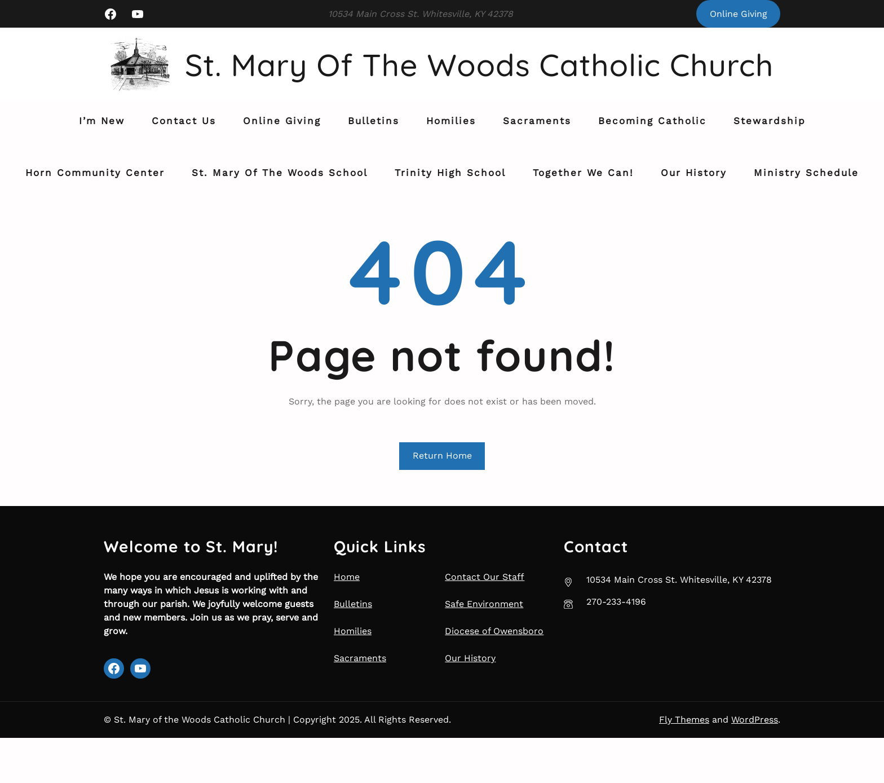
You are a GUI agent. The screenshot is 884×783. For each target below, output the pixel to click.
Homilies (353, 676)
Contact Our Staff (484, 622)
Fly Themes (684, 764)
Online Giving (738, 13)
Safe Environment (484, 649)
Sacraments (360, 703)
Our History (470, 703)
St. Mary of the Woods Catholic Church (404, 122)
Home (347, 622)
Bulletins (353, 649)
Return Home (442, 500)
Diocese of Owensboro (494, 676)
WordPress (754, 764)
